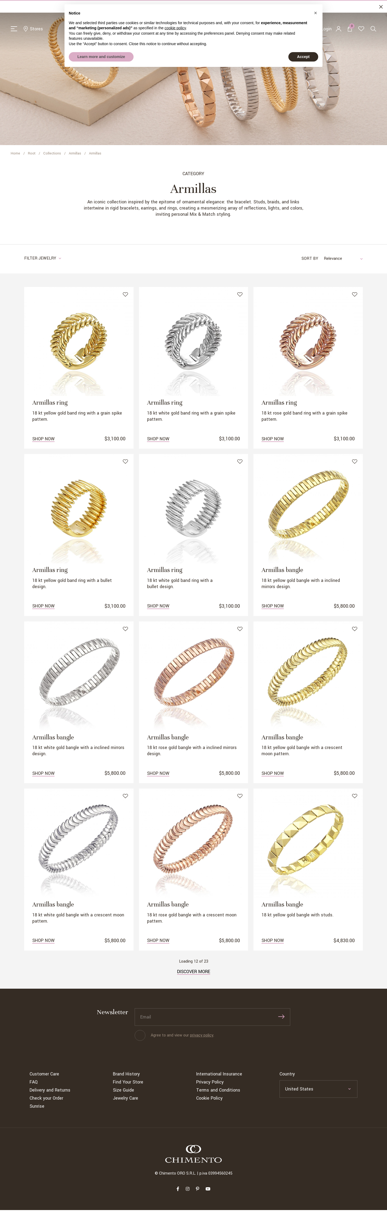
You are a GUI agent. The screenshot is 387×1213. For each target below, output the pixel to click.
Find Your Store (128, 1085)
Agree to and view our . (182, 1038)
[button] (315, 13)
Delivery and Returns (50, 1093)
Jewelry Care (125, 1101)
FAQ (34, 1085)
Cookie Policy (209, 1101)
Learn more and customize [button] (101, 57)
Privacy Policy (210, 1085)
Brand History (126, 1077)
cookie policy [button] (175, 28)
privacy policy (201, 1038)
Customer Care (44, 1077)
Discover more (193, 974)
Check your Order (46, 1101)
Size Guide (123, 1093)
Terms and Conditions (218, 1093)
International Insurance (219, 1077)
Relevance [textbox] (333, 260)
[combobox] (340, 260)
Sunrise (37, 1109)
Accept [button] (303, 57)
